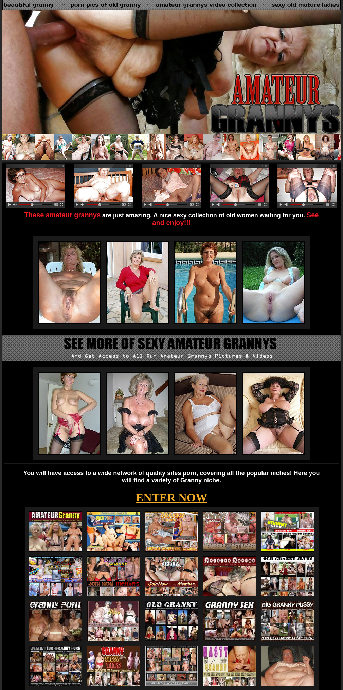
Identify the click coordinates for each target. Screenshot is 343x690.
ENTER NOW (171, 497)
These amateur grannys (62, 215)
